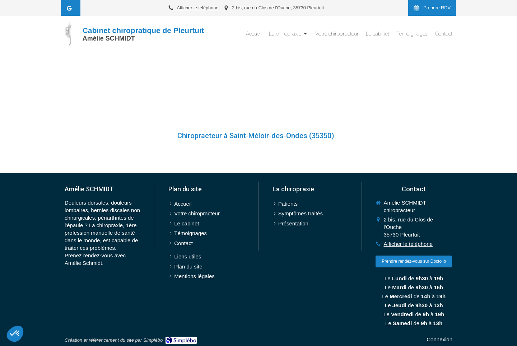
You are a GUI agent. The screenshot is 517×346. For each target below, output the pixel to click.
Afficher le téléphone (197, 7)
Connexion (439, 339)
